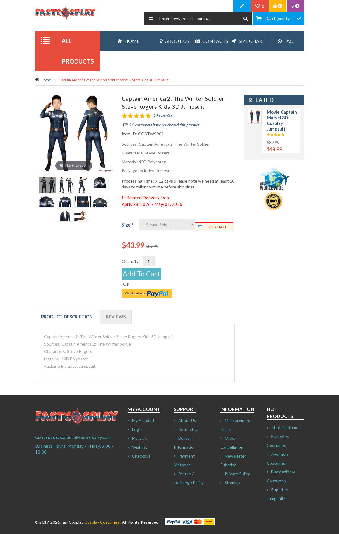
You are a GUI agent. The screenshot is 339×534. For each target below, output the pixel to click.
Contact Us (189, 429)
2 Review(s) (163, 115)
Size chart (217, 227)
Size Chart (249, 41)
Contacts (211, 41)
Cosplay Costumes (101, 522)
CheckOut (242, 6)
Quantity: (131, 261)
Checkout (141, 455)
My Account (143, 420)
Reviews (116, 316)
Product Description (67, 316)
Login (137, 429)
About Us (174, 41)
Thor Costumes (286, 427)
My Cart (139, 438)
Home (46, 80)
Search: (151, 18)
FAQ (286, 41)
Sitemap (232, 482)
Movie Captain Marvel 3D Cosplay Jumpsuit (282, 120)
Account (278, 6)
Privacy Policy (237, 473)
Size (128, 224)
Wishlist (139, 447)
